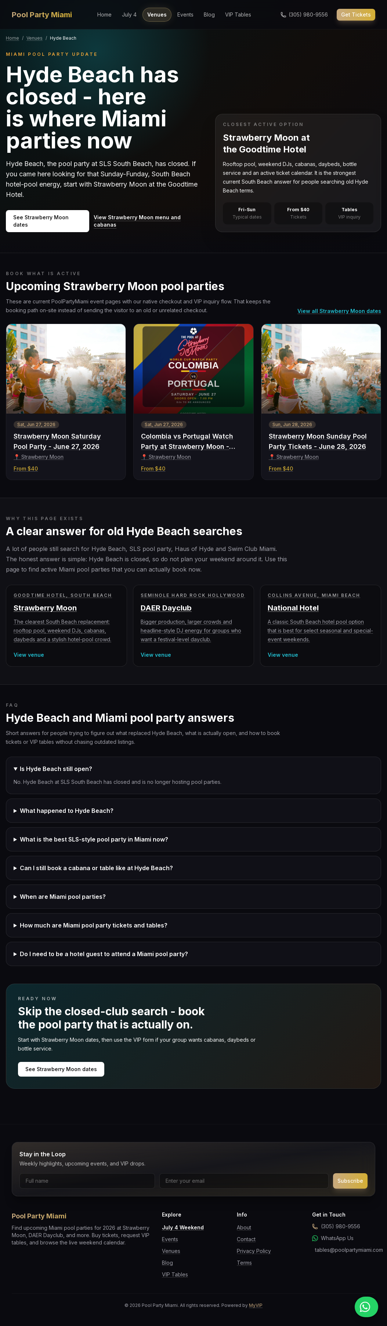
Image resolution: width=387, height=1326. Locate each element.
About (244, 1227)
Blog (209, 14)
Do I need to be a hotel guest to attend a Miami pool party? (104, 954)
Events (185, 14)
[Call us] (304, 14)
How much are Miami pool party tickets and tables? (93, 925)
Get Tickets (356, 14)
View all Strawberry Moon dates (339, 311)
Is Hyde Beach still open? (56, 768)
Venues (157, 14)
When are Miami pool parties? (63, 896)
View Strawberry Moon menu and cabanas (137, 221)
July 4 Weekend (183, 1227)
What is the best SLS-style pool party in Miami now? (94, 839)
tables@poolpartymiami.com (345, 1250)
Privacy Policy (254, 1251)
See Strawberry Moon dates (41, 221)
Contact (246, 1239)
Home (104, 14)
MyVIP (256, 1305)
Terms (244, 1263)
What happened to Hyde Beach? (66, 810)
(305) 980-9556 (336, 1226)
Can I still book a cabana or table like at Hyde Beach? (96, 868)
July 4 (129, 14)
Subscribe (350, 1181)
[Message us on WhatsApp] (366, 1307)
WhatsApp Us (333, 1238)
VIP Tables (238, 14)
